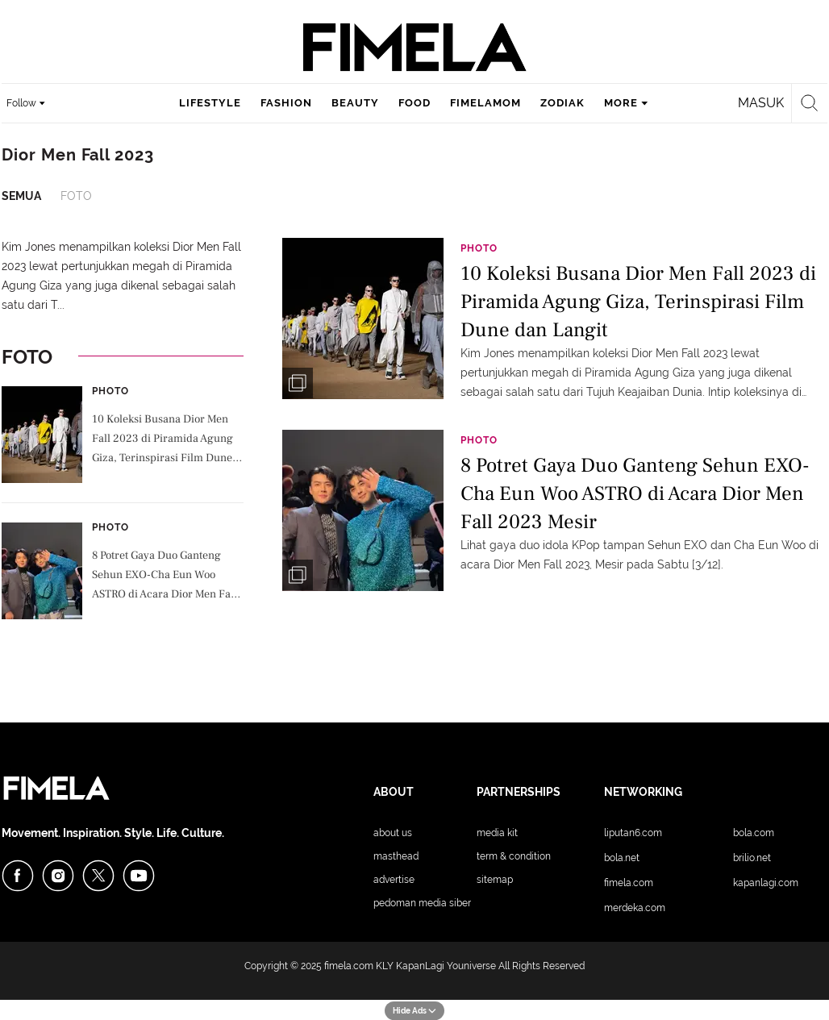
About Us (392, 833)
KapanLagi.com (765, 883)
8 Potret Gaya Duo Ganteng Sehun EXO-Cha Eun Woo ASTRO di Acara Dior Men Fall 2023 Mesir (164, 576)
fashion (286, 103)
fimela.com (348, 966)
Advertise (393, 879)
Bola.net (621, 858)
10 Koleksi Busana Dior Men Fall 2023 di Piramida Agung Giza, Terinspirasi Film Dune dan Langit (162, 440)
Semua (21, 195)
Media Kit (497, 833)
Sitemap (495, 879)
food (414, 103)
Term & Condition (514, 856)
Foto (76, 195)
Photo (110, 391)
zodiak (562, 103)
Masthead (396, 856)
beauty (355, 103)
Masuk (761, 102)
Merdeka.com (634, 908)
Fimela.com (628, 883)
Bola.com (753, 833)
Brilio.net (752, 858)
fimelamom (485, 103)
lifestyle (210, 103)
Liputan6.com (633, 833)
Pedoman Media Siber (422, 903)
